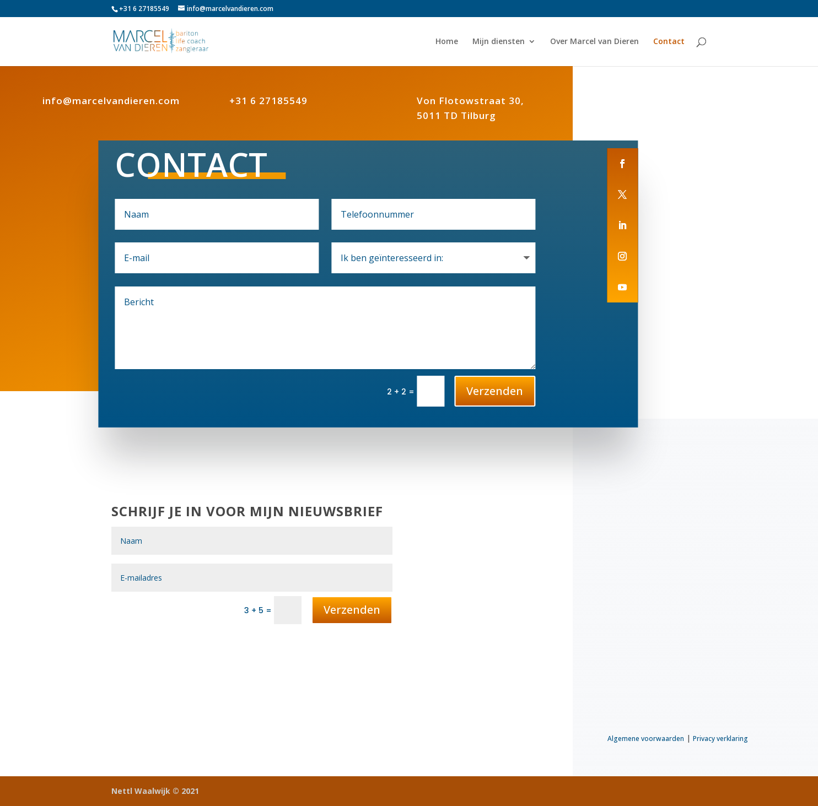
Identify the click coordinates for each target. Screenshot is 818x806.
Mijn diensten (498, 41)
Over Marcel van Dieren (594, 41)
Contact (669, 41)
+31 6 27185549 (268, 100)
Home (446, 41)
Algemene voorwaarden (645, 738)
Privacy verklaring (720, 738)
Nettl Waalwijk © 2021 (155, 791)
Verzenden (494, 390)
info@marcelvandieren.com (111, 100)
